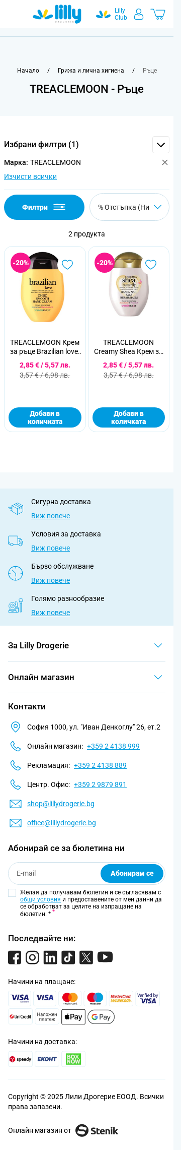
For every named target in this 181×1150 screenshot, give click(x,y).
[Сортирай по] (129, 207)
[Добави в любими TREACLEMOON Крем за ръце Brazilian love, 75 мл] (67, 265)
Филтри (44, 207)
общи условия (40, 899)
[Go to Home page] (57, 14)
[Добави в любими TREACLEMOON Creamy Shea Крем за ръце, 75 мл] (151, 265)
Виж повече (50, 516)
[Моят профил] (138, 14)
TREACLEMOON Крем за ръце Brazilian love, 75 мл (44, 347)
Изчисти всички (30, 176)
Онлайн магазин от (63, 1130)
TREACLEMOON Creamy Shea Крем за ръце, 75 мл (128, 347)
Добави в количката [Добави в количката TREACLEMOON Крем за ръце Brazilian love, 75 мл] (45, 417)
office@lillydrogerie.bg (61, 823)
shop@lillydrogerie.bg (61, 804)
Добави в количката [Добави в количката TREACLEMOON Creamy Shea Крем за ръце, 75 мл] (128, 417)
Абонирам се (132, 873)
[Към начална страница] (28, 71)
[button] (86, 144)
